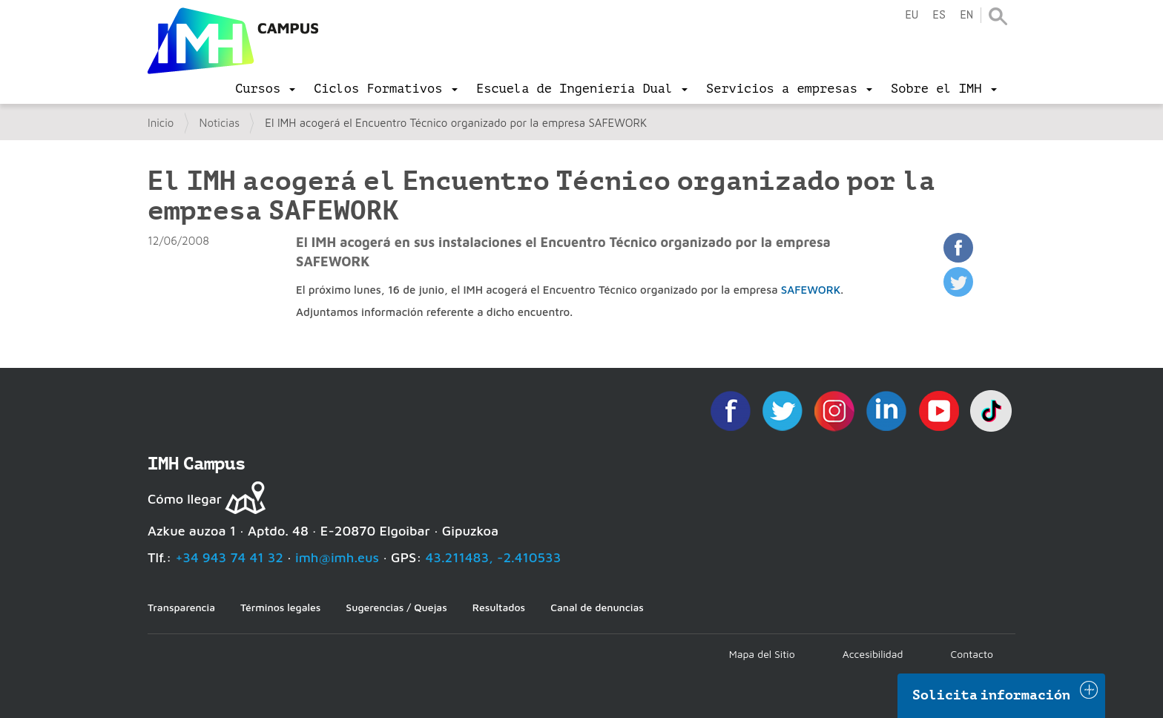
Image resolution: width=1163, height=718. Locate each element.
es (939, 15)
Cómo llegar (185, 499)
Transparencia (181, 607)
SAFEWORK (810, 289)
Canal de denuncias (597, 607)
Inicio (161, 122)
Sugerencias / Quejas (396, 607)
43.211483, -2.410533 (493, 557)
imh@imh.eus (337, 557)
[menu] (265, 89)
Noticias (220, 122)
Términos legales (280, 607)
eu (911, 15)
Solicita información (991, 695)
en (966, 15)
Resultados (498, 607)
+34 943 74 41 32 (229, 557)
